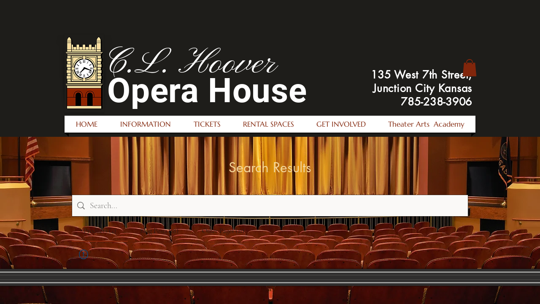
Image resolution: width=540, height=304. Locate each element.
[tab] (100, 231)
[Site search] (276, 205)
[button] (469, 67)
